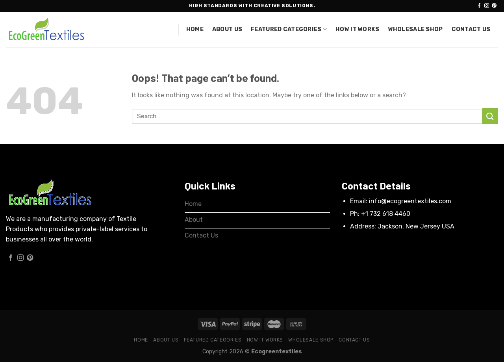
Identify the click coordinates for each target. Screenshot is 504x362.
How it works (357, 29)
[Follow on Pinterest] (494, 6)
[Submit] (490, 116)
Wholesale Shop (415, 29)
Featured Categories (289, 29)
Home (195, 29)
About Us (227, 29)
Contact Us (471, 29)
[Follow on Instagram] (486, 6)
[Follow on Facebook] (479, 6)
